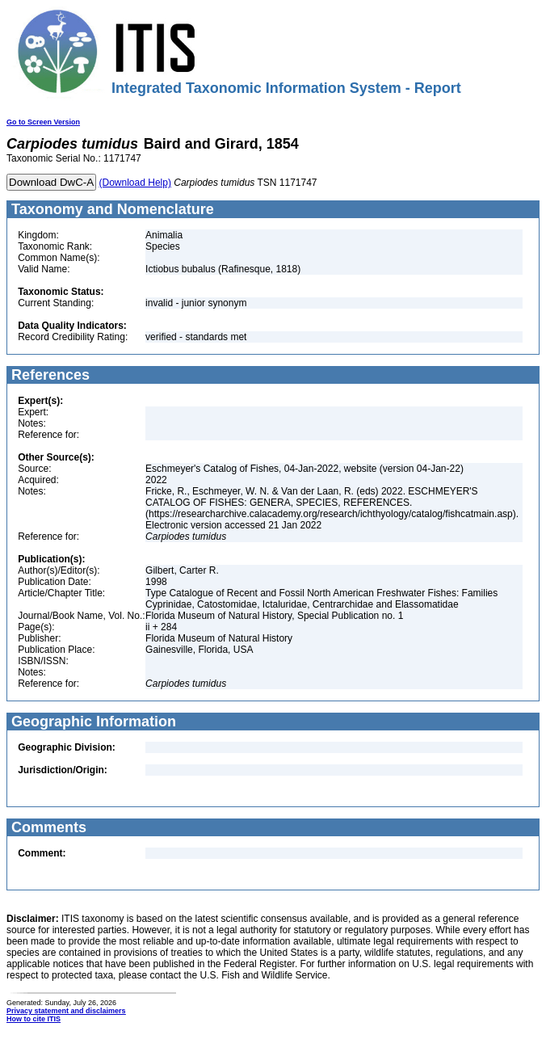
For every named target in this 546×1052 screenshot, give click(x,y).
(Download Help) (135, 182)
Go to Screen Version (43, 122)
